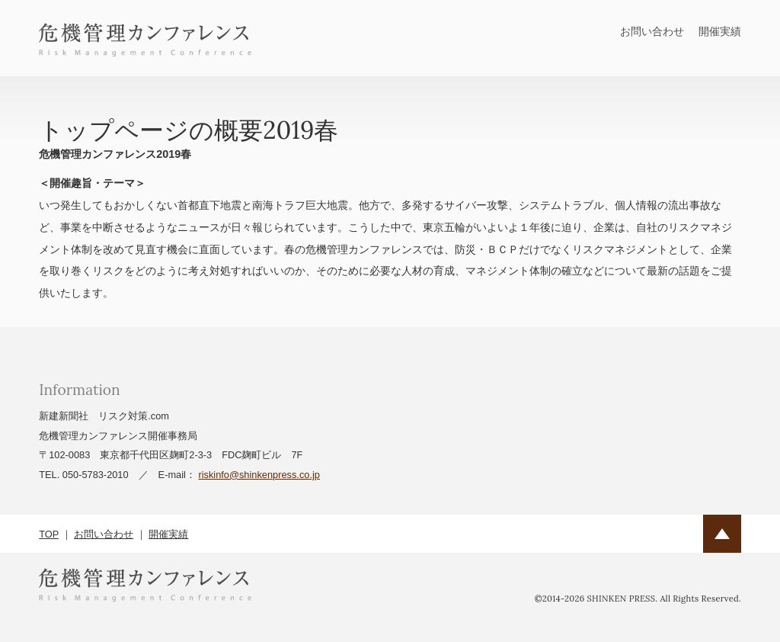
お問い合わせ (652, 31)
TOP (49, 534)
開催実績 (719, 31)
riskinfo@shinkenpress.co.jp (259, 474)
